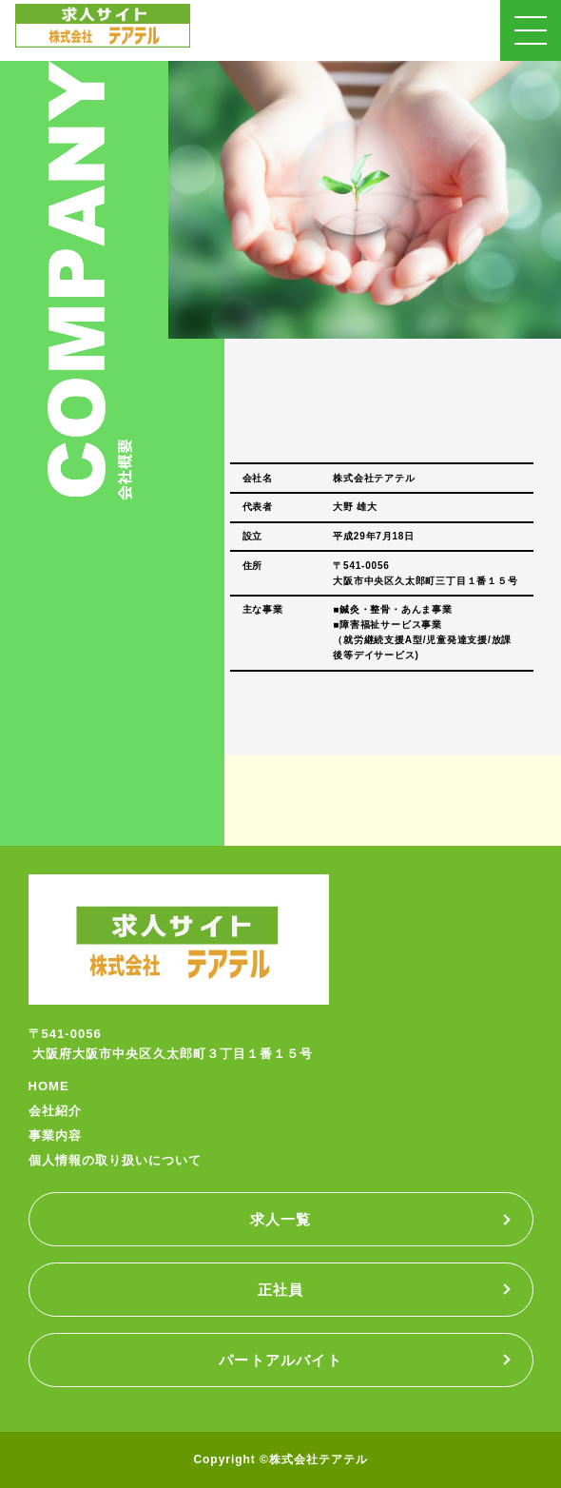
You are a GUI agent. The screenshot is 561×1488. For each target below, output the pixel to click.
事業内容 (55, 1135)
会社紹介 (55, 1111)
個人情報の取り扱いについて (116, 1160)
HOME (49, 1086)
